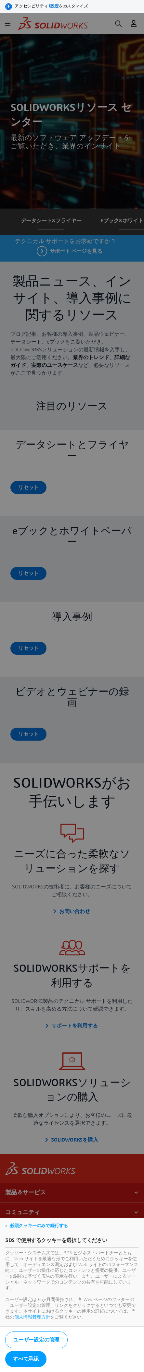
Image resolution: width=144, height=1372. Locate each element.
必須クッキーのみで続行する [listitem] (39, 1226)
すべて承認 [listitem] (26, 1359)
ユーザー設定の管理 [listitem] (36, 1340)
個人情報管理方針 (32, 1317)
